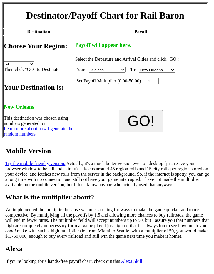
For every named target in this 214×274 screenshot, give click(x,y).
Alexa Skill (131, 261)
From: (100, 69)
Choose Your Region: (35, 46)
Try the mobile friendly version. (35, 163)
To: (152, 69)
